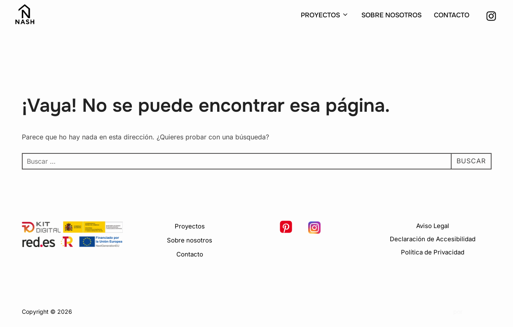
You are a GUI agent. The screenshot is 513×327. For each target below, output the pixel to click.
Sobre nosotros (189, 240)
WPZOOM (478, 311)
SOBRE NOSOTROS (391, 15)
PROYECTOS (325, 15)
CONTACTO (451, 15)
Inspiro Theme (432, 311)
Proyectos (190, 226)
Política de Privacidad (432, 252)
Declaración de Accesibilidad (433, 239)
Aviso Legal (432, 226)
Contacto (189, 254)
